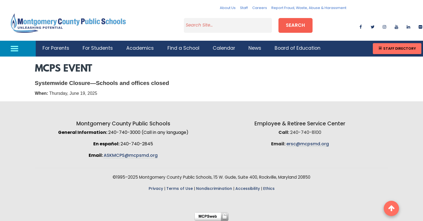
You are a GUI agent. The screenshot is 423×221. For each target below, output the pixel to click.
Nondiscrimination (214, 189)
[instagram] (384, 26)
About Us (228, 8)
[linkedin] (408, 26)
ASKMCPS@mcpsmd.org (131, 156)
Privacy (156, 189)
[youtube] (396, 26)
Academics (140, 48)
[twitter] (373, 26)
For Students (98, 48)
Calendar (224, 48)
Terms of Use (179, 189)
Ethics (269, 189)
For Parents (56, 48)
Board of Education (297, 48)
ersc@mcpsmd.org (307, 144)
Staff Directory (397, 48)
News (254, 48)
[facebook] (361, 26)
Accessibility (247, 189)
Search (295, 25)
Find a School (183, 48)
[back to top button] (391, 208)
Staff (244, 8)
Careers (259, 8)
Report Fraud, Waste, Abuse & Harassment (308, 8)
